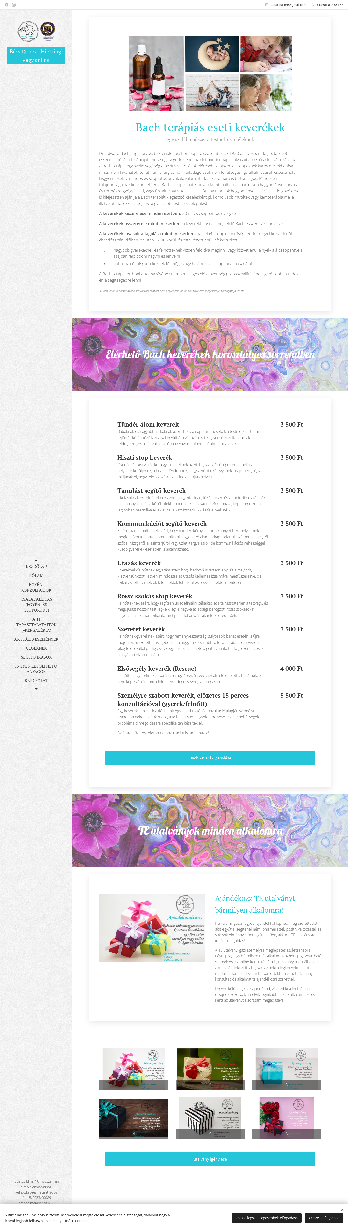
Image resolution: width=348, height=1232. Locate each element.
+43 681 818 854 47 (330, 4)
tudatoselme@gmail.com (288, 4)
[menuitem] (36, 566)
